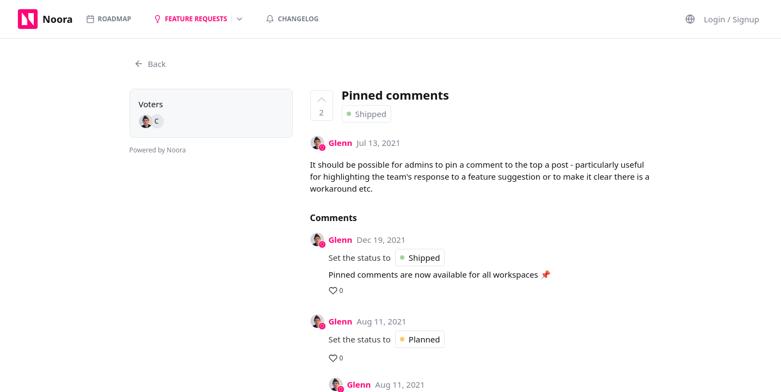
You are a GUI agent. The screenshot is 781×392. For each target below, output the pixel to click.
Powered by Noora (158, 150)
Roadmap (108, 18)
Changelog (292, 18)
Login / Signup (731, 19)
